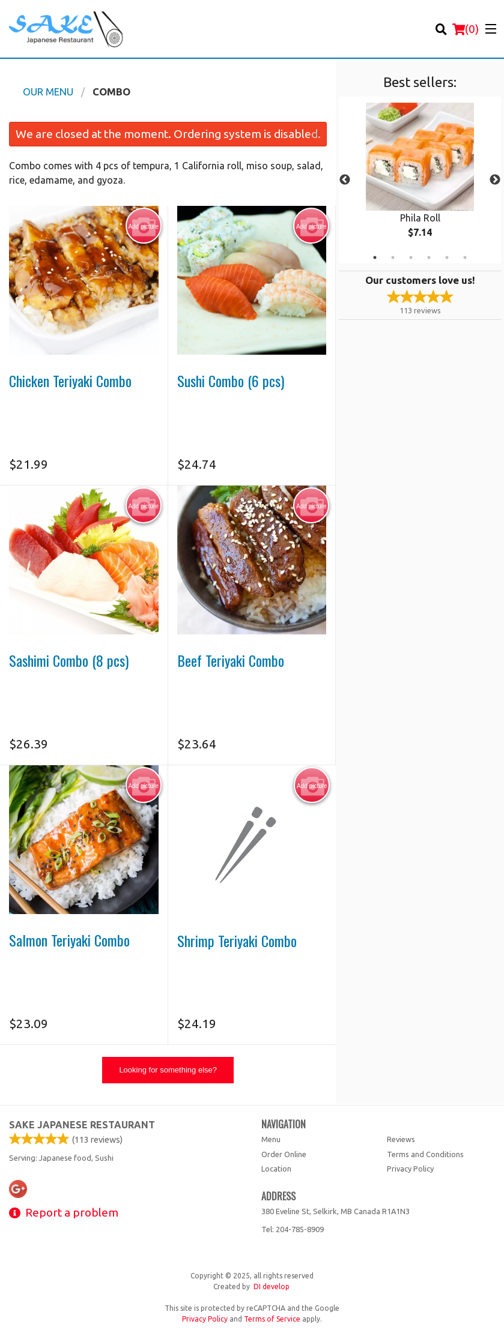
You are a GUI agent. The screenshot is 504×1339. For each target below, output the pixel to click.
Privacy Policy (410, 1168)
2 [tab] (393, 257)
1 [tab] (375, 257)
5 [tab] (447, 257)
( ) (465, 29)
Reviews (401, 1139)
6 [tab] (465, 257)
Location (276, 1168)
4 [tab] (429, 257)
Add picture (143, 226)
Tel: (292, 1229)
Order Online (283, 1154)
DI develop (272, 1286)
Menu (271, 1139)
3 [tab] (411, 257)
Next (495, 180)
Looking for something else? (168, 1069)
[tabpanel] (420, 180)
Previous (345, 180)
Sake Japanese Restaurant (82, 1124)
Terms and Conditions (425, 1154)
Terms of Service (272, 1319)
